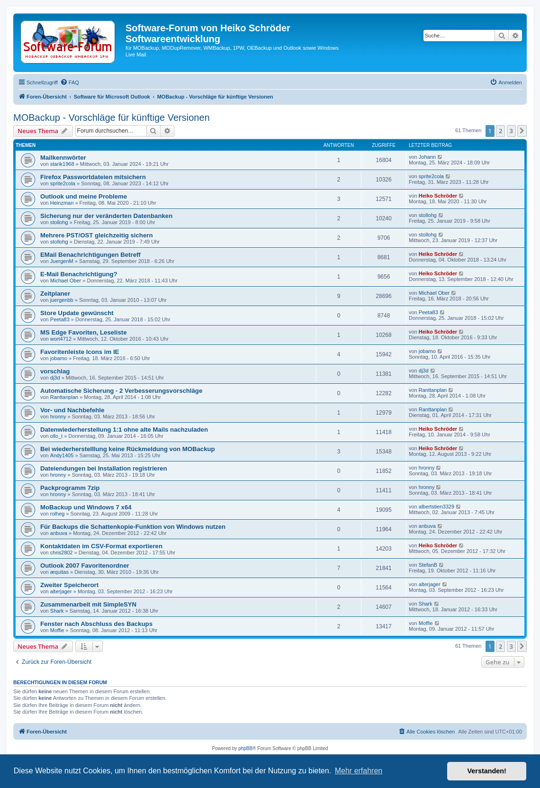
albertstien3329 (436, 506)
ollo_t (56, 436)
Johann (427, 157)
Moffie (57, 630)
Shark (57, 611)
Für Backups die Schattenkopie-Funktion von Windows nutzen (132, 526)
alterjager (61, 591)
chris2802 (61, 552)
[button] (522, 130)
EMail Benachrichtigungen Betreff (90, 254)
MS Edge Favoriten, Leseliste (83, 332)
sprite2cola (62, 183)
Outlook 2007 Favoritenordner (84, 565)
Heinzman (62, 203)
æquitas (59, 572)
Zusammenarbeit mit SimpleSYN (88, 604)
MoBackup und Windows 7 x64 (86, 507)
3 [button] (511, 131)
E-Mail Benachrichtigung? (78, 274)
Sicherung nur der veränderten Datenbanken (106, 215)
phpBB (245, 748)
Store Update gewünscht (77, 313)
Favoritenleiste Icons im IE (79, 351)
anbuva (58, 533)
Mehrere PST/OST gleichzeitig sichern (96, 235)
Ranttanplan (64, 397)
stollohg (59, 222)
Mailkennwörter (63, 157)
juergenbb (61, 300)
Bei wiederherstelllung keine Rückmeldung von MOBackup (127, 449)
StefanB (428, 565)
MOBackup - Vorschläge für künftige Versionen (111, 117)
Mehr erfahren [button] (359, 771)
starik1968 (62, 164)
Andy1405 (62, 455)
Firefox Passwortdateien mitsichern (93, 177)
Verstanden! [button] (487, 771)
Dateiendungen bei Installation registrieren (103, 468)
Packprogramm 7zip (69, 487)
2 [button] (500, 131)
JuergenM (61, 261)
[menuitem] (69, 82)
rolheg (57, 513)
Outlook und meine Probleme (83, 196)
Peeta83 (60, 319)
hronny (58, 416)
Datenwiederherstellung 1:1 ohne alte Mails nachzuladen (124, 429)
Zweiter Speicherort (69, 585)
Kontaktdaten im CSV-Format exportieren (101, 546)
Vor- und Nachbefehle (72, 410)
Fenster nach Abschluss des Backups (96, 623)
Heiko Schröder (438, 196)
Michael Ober (65, 280)
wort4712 (61, 339)
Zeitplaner (55, 293)
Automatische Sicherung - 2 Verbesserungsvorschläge (121, 390)
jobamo (58, 358)
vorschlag (55, 371)
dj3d (55, 377)
